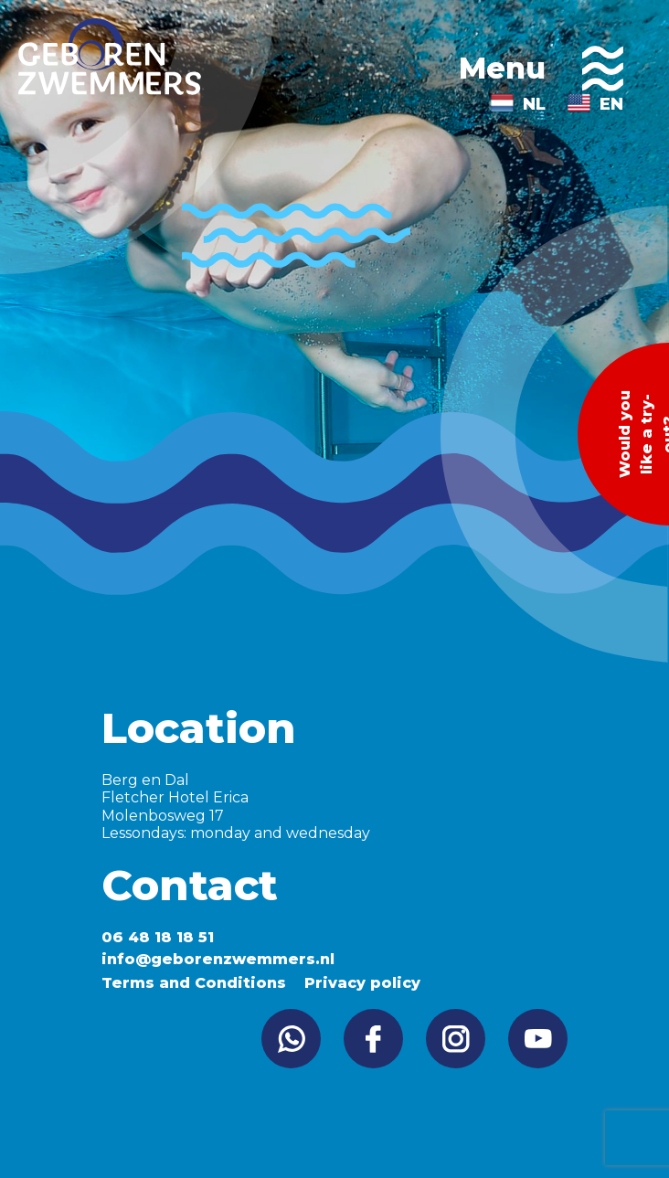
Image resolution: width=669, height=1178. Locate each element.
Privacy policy (362, 983)
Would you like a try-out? (642, 434)
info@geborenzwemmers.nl (217, 959)
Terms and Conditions (193, 983)
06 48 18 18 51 (157, 937)
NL (534, 104)
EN (611, 104)
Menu (541, 68)
